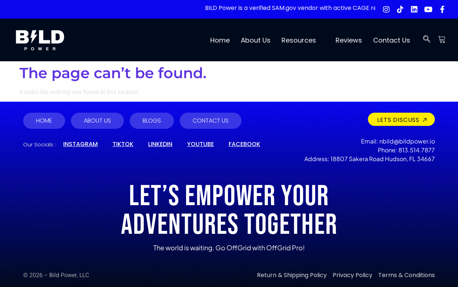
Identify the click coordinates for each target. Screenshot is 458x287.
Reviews (349, 40)
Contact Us (391, 40)
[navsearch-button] (426, 40)
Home (220, 40)
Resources (302, 40)
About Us (256, 40)
